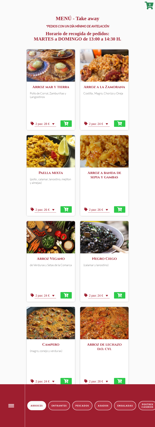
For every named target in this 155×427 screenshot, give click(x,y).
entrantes (59, 405)
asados (103, 405)
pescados (82, 405)
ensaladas (125, 405)
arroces (37, 405)
